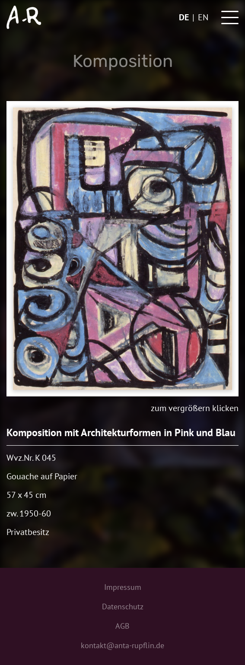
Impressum (122, 587)
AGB (122, 626)
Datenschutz (122, 606)
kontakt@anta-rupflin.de (122, 645)
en (203, 17)
